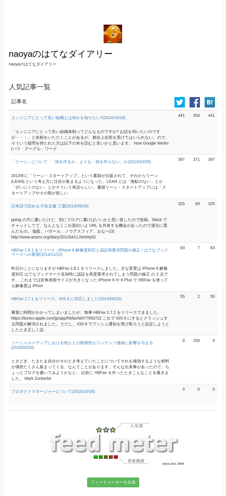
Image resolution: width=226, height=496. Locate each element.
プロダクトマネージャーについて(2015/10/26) (53, 391)
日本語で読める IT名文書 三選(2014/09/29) (50, 206)
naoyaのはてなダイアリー (61, 54)
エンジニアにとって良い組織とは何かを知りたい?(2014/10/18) (68, 117)
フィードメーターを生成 (113, 482)
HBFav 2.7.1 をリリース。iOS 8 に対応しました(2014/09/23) (66, 298)
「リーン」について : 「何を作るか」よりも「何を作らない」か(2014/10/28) (81, 161)
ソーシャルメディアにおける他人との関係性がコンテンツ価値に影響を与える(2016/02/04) (82, 344)
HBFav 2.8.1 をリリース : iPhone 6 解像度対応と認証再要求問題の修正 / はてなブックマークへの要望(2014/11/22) (89, 252)
